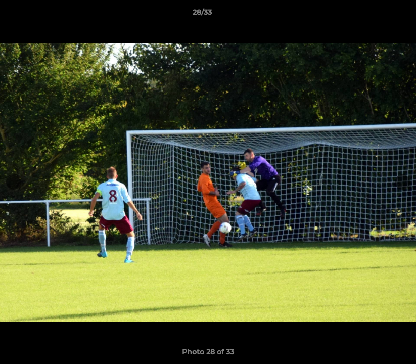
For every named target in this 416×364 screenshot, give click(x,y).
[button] (373, 14)
